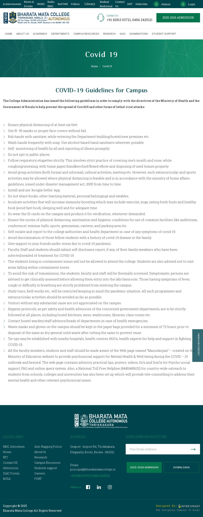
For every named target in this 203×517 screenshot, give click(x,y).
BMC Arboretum (14, 446)
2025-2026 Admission (144, 467)
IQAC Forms (11, 473)
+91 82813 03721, (119, 20)
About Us (40, 452)
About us (22, 33)
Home (8, 33)
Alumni (161, 4)
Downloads (181, 467)
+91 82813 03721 (80, 476)
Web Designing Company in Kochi (178, 510)
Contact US (10, 463)
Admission (10, 468)
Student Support (164, 33)
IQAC (123, 33)
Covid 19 (107, 66)
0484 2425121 (142, 20)
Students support (45, 468)
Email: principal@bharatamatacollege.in (93, 467)
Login (187, 4)
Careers (39, 473)
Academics (40, 33)
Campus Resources (86, 33)
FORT (38, 479)
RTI (5, 457)
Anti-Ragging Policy (48, 446)
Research (109, 33)
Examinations (139, 33)
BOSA (7, 479)
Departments (60, 33)
